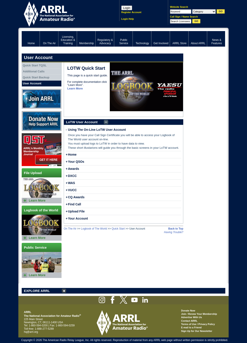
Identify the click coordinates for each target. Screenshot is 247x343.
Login (126, 8)
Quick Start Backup (36, 77)
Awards (73, 169)
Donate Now (42, 121)
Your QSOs (76, 161)
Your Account (78, 218)
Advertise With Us (191, 317)
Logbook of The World (94, 228)
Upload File (76, 211)
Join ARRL (42, 99)
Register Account (131, 12)
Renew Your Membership (202, 314)
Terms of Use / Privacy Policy (198, 324)
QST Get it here (42, 149)
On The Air (70, 228)
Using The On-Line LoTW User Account (97, 129)
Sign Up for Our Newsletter (196, 331)
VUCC (72, 190)
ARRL (64, 13)
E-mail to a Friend (191, 327)
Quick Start (118, 228)
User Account (32, 83)
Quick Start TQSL (35, 65)
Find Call (74, 204)
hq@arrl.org (31, 331)
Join (183, 314)
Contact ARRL (189, 320)
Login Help (127, 19)
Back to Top (175, 228)
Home (72, 154)
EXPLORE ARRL (37, 291)
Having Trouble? (173, 232)
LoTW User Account (82, 122)
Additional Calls (33, 71)
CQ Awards (76, 197)
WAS (71, 183)
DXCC (72, 176)
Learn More (75, 88)
